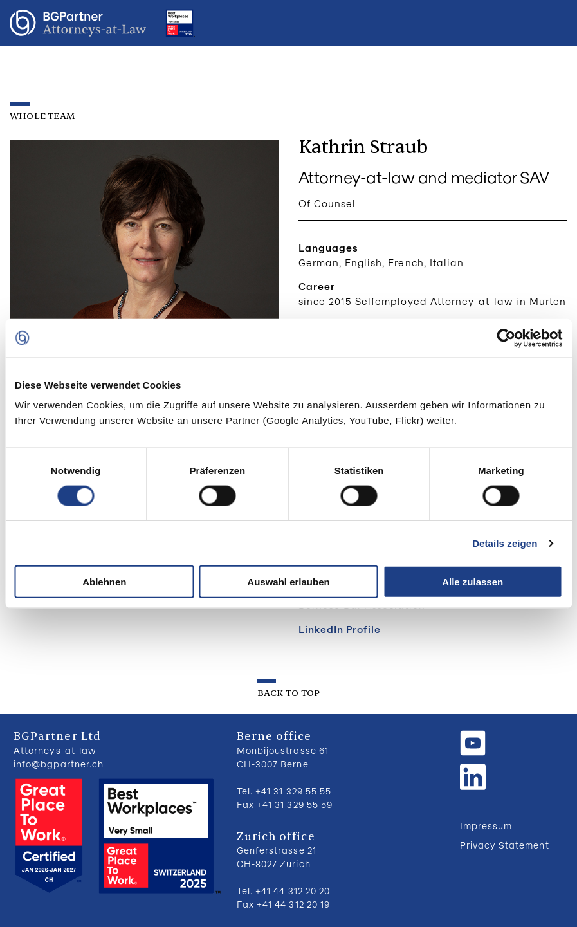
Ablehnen (104, 581)
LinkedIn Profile (339, 629)
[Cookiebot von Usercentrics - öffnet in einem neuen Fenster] (506, 337)
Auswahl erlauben (288, 581)
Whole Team (42, 116)
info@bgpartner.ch (59, 763)
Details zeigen (504, 542)
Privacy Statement (504, 845)
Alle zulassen (472, 581)
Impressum (486, 825)
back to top (288, 693)
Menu (554, 23)
